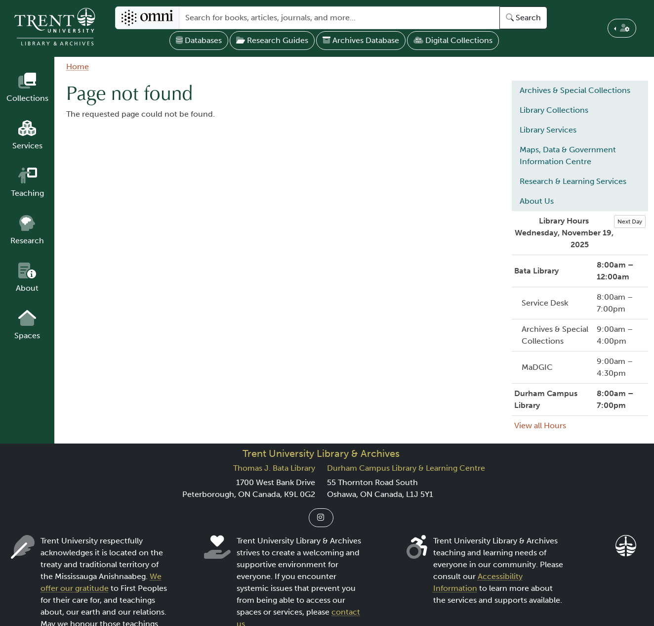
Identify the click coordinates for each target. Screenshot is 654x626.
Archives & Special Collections (575, 90)
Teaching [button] (27, 193)
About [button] (27, 288)
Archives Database (361, 40)
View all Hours (540, 425)
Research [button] (27, 240)
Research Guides (272, 40)
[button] (622, 28)
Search (523, 17)
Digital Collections (452, 40)
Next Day (629, 221)
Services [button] (27, 145)
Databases (199, 40)
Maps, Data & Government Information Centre (568, 155)
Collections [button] (27, 98)
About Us (537, 201)
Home (77, 66)
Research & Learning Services (573, 181)
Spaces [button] (27, 335)
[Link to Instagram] (321, 517)
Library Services (548, 129)
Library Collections (554, 110)
